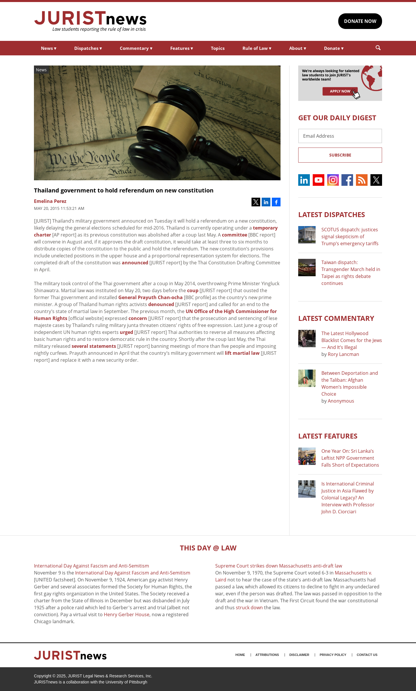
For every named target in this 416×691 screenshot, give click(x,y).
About (297, 48)
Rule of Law (257, 48)
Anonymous (341, 401)
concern (138, 318)
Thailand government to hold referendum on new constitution (124, 190)
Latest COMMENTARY (336, 318)
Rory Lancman (343, 354)
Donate (333, 48)
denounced (161, 304)
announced (135, 262)
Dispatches (88, 48)
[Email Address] (340, 136)
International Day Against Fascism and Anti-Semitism (132, 573)
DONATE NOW (360, 21)
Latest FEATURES (327, 436)
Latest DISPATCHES (331, 214)
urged (126, 332)
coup (192, 290)
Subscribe (340, 155)
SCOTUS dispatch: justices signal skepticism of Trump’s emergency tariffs (350, 236)
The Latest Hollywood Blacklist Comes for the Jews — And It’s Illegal (351, 340)
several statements (94, 346)
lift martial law (242, 353)
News (48, 48)
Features (181, 48)
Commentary (136, 48)
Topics (218, 48)
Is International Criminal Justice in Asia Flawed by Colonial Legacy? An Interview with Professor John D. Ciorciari (348, 498)
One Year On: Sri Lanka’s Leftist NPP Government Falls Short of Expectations (350, 458)
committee (234, 235)
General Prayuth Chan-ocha (150, 297)
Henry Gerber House (126, 614)
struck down (249, 607)
